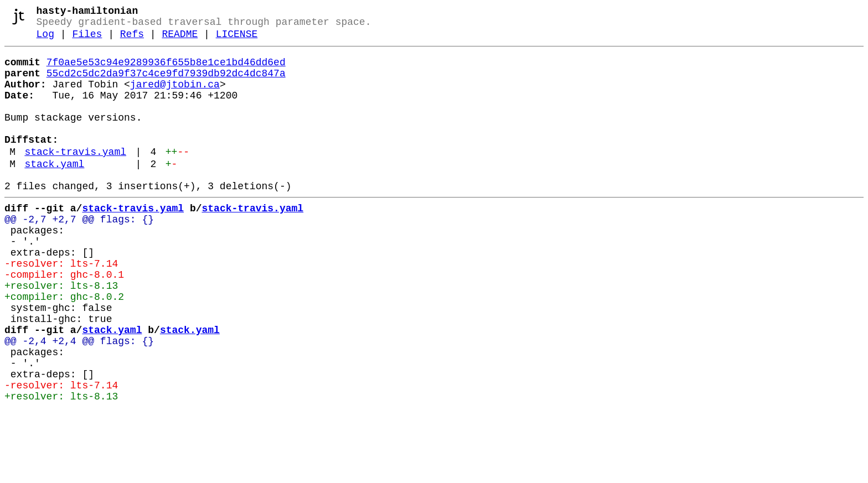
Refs (132, 39)
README (180, 39)
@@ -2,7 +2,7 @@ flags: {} (79, 254)
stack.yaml (54, 192)
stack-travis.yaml (75, 177)
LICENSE (237, 39)
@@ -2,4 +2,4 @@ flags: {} (79, 400)
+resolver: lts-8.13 (61, 333)
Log (45, 39)
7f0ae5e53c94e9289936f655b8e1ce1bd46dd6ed (166, 70)
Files (87, 39)
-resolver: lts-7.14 (61, 307)
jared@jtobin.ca (175, 96)
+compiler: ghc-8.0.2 (64, 347)
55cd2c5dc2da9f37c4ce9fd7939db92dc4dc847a (166, 83)
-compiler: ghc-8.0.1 (64, 320)
